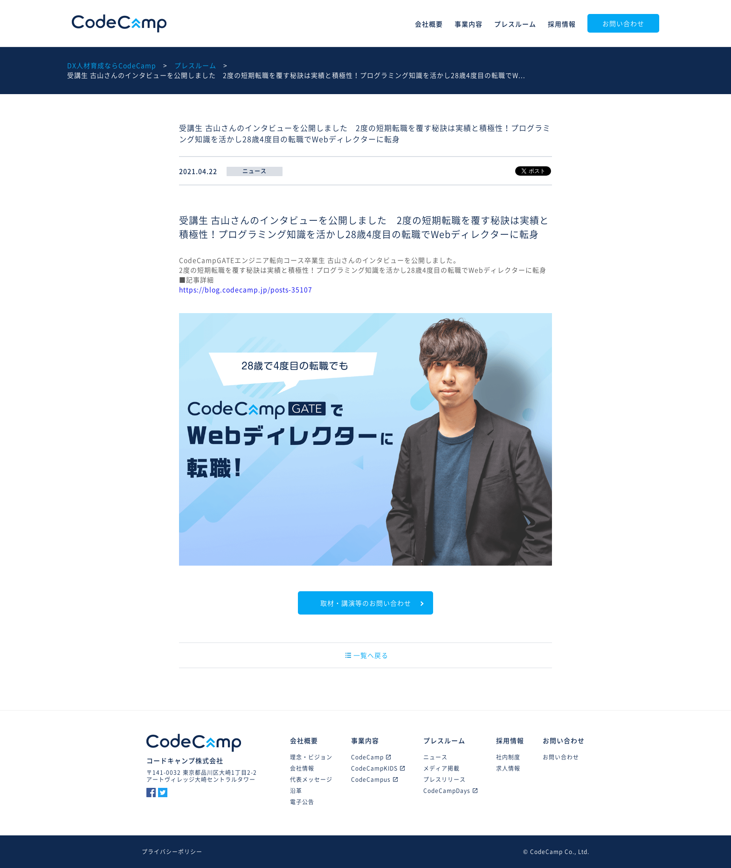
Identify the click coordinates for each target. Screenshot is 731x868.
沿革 (296, 790)
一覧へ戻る (366, 655)
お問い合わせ (623, 23)
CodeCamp (119, 23)
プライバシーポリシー (172, 851)
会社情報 (302, 768)
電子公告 (302, 802)
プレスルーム (515, 23)
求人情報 (508, 768)
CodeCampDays (450, 790)
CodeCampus (374, 779)
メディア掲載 (441, 768)
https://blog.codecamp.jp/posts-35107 (245, 289)
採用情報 (562, 23)
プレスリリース (444, 779)
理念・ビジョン (311, 757)
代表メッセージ (311, 779)
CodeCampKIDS (378, 768)
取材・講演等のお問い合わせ (365, 603)
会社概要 (429, 23)
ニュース (435, 757)
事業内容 (469, 23)
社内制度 (508, 757)
